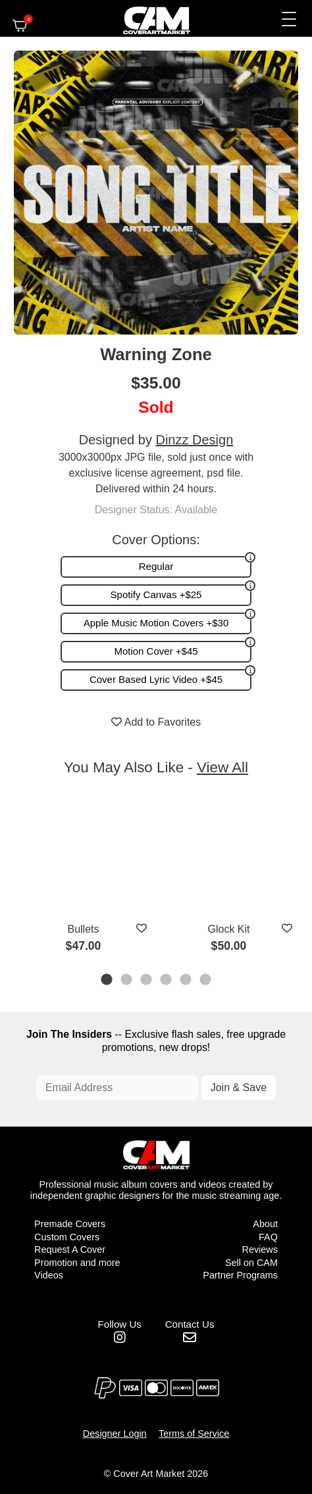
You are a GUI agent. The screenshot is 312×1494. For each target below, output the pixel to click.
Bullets (83, 929)
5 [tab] (186, 980)
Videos (48, 1275)
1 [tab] (107, 980)
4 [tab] (166, 980)
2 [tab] (127, 980)
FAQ (268, 1237)
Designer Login (115, 1433)
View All (222, 767)
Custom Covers (66, 1237)
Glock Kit (228, 929)
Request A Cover (69, 1249)
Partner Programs (240, 1275)
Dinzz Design (194, 439)
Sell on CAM (251, 1262)
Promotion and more (77, 1262)
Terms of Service (194, 1433)
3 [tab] (146, 980)
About (265, 1224)
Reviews (260, 1249)
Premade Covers (69, 1224)
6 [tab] (206, 980)
